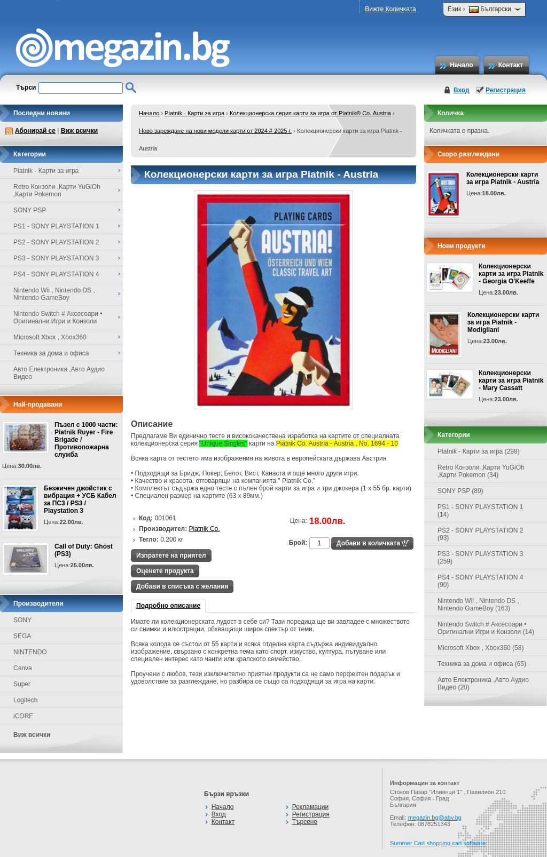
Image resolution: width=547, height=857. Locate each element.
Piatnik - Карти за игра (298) (478, 451)
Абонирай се (35, 130)
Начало (461, 65)
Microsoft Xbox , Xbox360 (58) (480, 648)
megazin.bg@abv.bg (435, 817)
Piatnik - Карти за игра (194, 113)
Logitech (25, 700)
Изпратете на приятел (171, 555)
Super (21, 684)
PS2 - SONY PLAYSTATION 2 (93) (480, 534)
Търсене (304, 822)
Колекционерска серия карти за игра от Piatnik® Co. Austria (310, 113)
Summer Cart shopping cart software (438, 843)
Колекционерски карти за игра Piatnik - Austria (502, 178)
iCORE (23, 716)
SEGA (22, 636)
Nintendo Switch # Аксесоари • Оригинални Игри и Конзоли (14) (485, 628)
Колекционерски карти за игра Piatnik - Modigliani (503, 322)
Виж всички (79, 130)
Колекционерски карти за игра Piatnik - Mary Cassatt (511, 380)
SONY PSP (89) (460, 491)
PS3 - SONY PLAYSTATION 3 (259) (480, 557)
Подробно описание (168, 605)
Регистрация (506, 90)
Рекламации (310, 807)
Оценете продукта (165, 571)
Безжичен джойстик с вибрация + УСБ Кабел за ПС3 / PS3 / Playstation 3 (80, 499)
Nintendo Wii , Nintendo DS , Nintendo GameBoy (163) (478, 604)
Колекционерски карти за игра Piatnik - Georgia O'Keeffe (511, 274)
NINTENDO (30, 652)
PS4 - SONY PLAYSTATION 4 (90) (480, 581)
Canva (22, 668)
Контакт (510, 65)
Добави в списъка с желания (182, 586)
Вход (462, 90)
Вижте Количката (390, 9)
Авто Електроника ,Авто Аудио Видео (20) (483, 683)
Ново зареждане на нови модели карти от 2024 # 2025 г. (215, 131)
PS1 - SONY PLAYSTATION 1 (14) (480, 510)
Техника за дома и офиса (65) (481, 664)
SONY (22, 620)
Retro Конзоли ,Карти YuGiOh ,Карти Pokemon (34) (481, 471)
